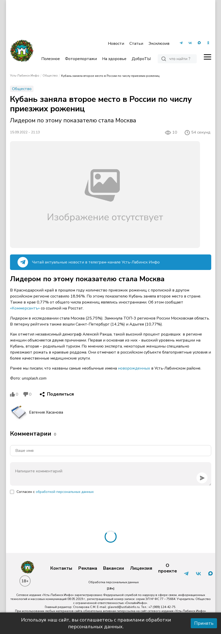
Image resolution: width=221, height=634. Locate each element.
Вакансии (113, 568)
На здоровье (114, 59)
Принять (203, 623)
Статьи (136, 43)
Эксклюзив (158, 43)
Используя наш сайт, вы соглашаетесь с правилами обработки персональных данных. (96, 623)
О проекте (167, 568)
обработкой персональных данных (65, 491)
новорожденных (134, 368)
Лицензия (141, 568)
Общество (50, 76)
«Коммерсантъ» (25, 308)
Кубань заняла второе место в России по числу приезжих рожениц (110, 76)
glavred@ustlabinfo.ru (124, 607)
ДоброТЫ (141, 59)
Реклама (87, 568)
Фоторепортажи (81, 59)
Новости (116, 43)
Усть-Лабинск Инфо (24, 76)
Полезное (50, 59)
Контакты (61, 568)
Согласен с (55, 491)
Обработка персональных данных (113, 582)
